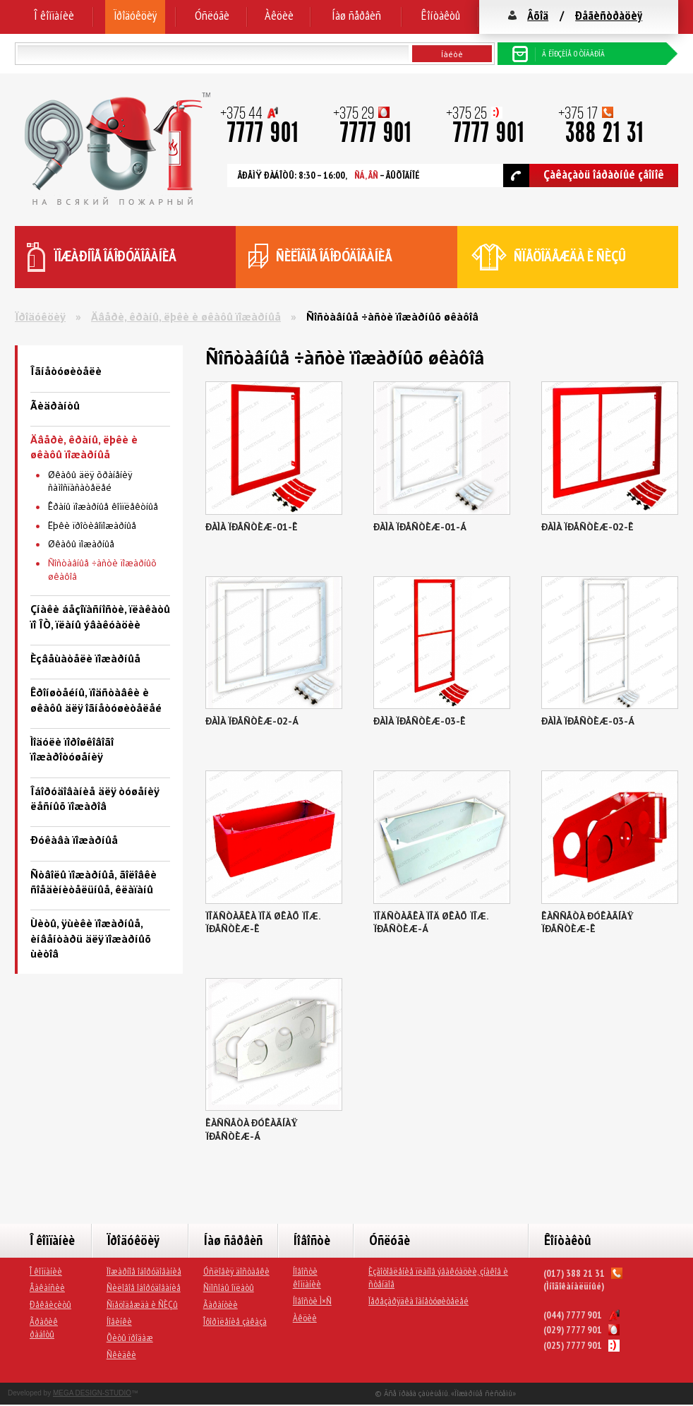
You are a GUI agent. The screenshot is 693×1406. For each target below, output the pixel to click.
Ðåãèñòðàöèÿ (608, 15)
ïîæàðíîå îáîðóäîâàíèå (115, 256)
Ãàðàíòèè (220, 1304)
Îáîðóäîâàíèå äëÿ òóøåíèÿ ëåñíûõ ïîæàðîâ (94, 798)
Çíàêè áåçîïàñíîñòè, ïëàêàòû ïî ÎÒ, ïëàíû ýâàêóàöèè (100, 616)
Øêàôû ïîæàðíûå (81, 543)
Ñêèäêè (121, 1354)
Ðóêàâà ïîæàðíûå (74, 840)
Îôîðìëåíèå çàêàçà (235, 1321)
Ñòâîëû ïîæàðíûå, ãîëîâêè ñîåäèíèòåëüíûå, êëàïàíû (93, 881)
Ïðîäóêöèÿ (135, 15)
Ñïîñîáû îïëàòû (228, 1287)
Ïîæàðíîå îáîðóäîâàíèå (144, 1271)
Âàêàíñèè (47, 1287)
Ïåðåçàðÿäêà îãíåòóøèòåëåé (418, 1300)
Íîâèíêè (119, 1321)
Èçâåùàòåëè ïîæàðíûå (85, 658)
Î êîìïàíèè (54, 15)
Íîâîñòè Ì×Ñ (312, 1300)
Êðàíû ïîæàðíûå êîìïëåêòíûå (103, 506)
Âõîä (537, 15)
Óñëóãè (212, 15)
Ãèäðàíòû (55, 405)
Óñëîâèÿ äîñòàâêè (236, 1271)
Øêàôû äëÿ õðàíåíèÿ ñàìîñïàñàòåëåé (90, 481)
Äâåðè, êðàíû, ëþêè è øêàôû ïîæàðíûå (186, 316)
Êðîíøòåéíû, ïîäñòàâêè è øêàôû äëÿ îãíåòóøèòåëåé (96, 699)
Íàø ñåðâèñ (356, 15)
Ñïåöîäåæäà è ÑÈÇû (142, 1304)
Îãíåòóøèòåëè (66, 371)
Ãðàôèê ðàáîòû (44, 1328)
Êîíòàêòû (440, 15)
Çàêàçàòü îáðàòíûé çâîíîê (583, 175)
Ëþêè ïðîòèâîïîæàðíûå (92, 525)
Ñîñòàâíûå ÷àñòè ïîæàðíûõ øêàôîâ (102, 569)
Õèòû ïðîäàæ (130, 1337)
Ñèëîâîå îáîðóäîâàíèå (144, 1287)
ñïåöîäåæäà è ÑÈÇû (570, 256)
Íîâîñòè (312, 1240)
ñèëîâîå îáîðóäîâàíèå (334, 256)
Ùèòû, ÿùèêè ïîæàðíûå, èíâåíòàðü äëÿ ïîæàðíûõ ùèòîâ (90, 938)
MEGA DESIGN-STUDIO (92, 1393)
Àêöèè (279, 15)
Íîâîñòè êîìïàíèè (307, 1278)
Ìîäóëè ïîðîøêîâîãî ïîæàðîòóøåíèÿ (72, 748)
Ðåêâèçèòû (50, 1304)
